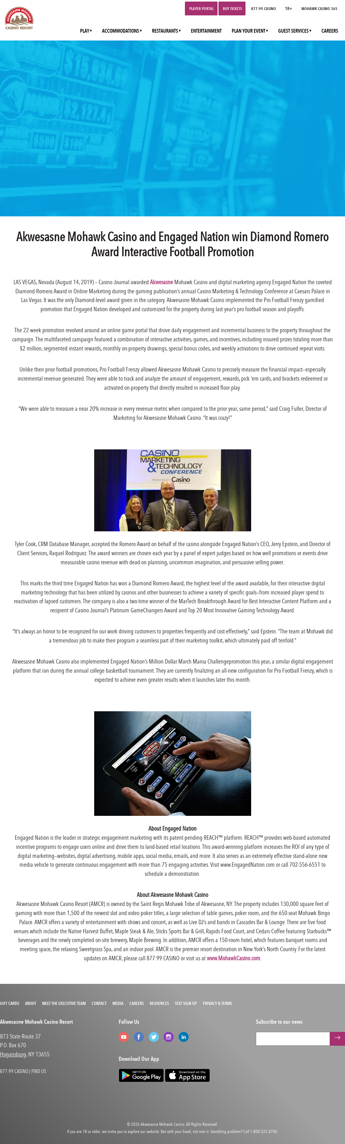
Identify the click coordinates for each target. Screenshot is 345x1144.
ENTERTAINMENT (206, 31)
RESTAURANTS (165, 31)
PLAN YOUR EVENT (248, 31)
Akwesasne (161, 282)
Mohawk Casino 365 (319, 8)
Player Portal (201, 8)
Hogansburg (13, 1054)
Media (117, 1003)
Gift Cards (9, 1003)
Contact (99, 1003)
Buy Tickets (232, 8)
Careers (136, 1003)
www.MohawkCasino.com (233, 958)
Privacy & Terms (217, 1003)
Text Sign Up (186, 1003)
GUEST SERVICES (293, 31)
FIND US (38, 1071)
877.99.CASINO (263, 8)
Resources (159, 1003)
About (30, 1003)
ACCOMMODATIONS (120, 31)
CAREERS (329, 31)
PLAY (84, 31)
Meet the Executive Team (64, 1003)
